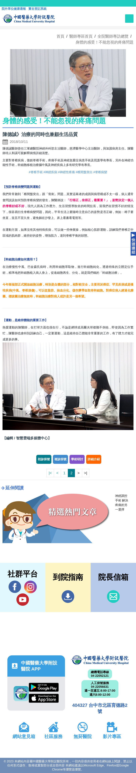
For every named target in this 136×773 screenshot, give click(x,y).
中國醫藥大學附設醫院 (100, 660)
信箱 (113, 596)
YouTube (22, 599)
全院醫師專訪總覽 (113, 36)
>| (85, 473)
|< (50, 473)
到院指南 (68, 596)
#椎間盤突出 (84, 172)
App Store (44, 698)
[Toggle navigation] (129, 18)
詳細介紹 (94, 459)
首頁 (60, 36)
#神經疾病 (50, 172)
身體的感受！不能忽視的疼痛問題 (104, 42)
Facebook (15, 587)
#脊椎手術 (36, 172)
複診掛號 (60, 459)
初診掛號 (44, 459)
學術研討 (77, 459)
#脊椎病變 (100, 172)
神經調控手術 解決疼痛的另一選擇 (121, 502)
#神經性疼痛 (66, 172)
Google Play (44, 687)
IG (30, 587)
